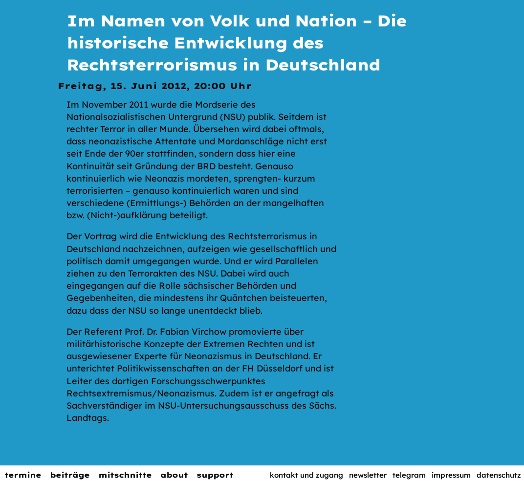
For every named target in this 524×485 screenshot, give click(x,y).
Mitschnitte (125, 475)
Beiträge (69, 475)
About (174, 475)
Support (214, 475)
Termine (22, 475)
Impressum (451, 475)
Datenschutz (499, 475)
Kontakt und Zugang (306, 475)
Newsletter (368, 475)
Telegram (409, 475)
